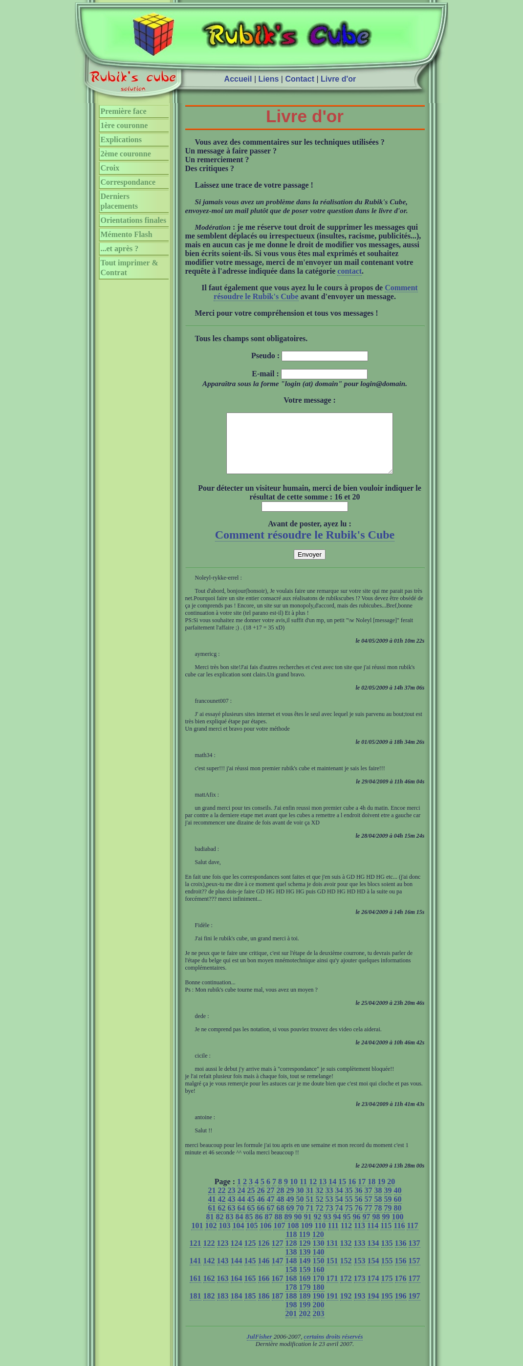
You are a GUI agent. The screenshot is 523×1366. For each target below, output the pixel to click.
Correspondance (128, 182)
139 (305, 1263)
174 (373, 1290)
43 (232, 1211)
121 (195, 1255)
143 (223, 1272)
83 (230, 1228)
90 (298, 1228)
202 (305, 1325)
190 (319, 1307)
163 (223, 1290)
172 (346, 1290)
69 (290, 1219)
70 (300, 1219)
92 (318, 1228)
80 (398, 1219)
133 (360, 1255)
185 (250, 1307)
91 (308, 1228)
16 (352, 1193)
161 (195, 1290)
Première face (124, 111)
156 (401, 1272)
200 (319, 1316)
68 (280, 1219)
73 (329, 1219)
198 (291, 1316)
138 (291, 1263)
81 (210, 1228)
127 (277, 1255)
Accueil (238, 79)
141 (195, 1272)
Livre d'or (338, 79)
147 (277, 1272)
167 (277, 1290)
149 (305, 1272)
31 (310, 1202)
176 (401, 1290)
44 (241, 1211)
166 (264, 1290)
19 (381, 1193)
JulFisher (259, 1348)
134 (373, 1255)
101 (197, 1237)
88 (279, 1228)
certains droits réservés (333, 1348)
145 (250, 1272)
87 (269, 1228)
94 (337, 1228)
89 (288, 1228)
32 (320, 1202)
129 (305, 1255)
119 (304, 1246)
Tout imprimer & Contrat (129, 268)
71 (310, 1219)
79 (388, 1219)
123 (223, 1255)
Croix (110, 168)
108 (293, 1237)
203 (319, 1325)
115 (386, 1237)
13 (323, 1193)
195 (387, 1307)
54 (339, 1211)
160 (319, 1281)
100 (398, 1228)
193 (360, 1307)
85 (249, 1228)
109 (306, 1237)
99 (386, 1228)
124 (236, 1255)
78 (378, 1219)
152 (346, 1272)
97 (366, 1228)
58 (378, 1211)
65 (251, 1219)
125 (250, 1255)
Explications (121, 139)
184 (236, 1307)
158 (291, 1281)
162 (209, 1290)
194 (373, 1307)
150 (319, 1272)
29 (290, 1202)
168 (291, 1290)
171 (332, 1290)
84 (239, 1228)
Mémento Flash (127, 234)
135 (387, 1255)
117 (412, 1237)
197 (414, 1307)
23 (232, 1202)
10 (294, 1193)
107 (279, 1237)
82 (220, 1228)
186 (264, 1307)
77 (368, 1219)
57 (368, 1211)
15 (342, 1193)
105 (252, 1237)
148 (291, 1272)
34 (339, 1202)
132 (346, 1255)
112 (346, 1237)
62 (222, 1219)
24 (241, 1202)
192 (346, 1307)
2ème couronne (126, 154)
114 (372, 1237)
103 (224, 1237)
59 (388, 1211)
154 (373, 1272)
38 (378, 1202)
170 (319, 1290)
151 (332, 1272)
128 (291, 1255)
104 (238, 1237)
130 (319, 1255)
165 (250, 1290)
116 (399, 1237)
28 (280, 1202)
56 (359, 1211)
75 (349, 1219)
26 (261, 1202)
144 (236, 1272)
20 (391, 1193)
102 (211, 1237)
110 (320, 1237)
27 (271, 1202)
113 (359, 1237)
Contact (299, 79)
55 (349, 1211)
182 (209, 1307)
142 (209, 1272)
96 (357, 1228)
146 (264, 1272)
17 (362, 1193)
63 (232, 1219)
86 (259, 1228)
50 (300, 1211)
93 (327, 1228)
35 (349, 1202)
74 (339, 1219)
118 (291, 1246)
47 (271, 1211)
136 (401, 1255)
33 (329, 1202)
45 (251, 1211)
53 (329, 1211)
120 (318, 1246)
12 (313, 1193)
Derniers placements (119, 201)
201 (291, 1325)
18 (371, 1193)
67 (271, 1219)
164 (236, 1290)
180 (319, 1299)
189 (305, 1307)
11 (303, 1193)
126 (264, 1255)
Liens (269, 79)
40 (398, 1202)
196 (401, 1307)
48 (280, 1211)
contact (349, 271)
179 (305, 1299)
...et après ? (120, 248)
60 (398, 1211)
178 (291, 1299)
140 (319, 1263)
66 (261, 1219)
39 (388, 1202)
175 (387, 1290)
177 (414, 1290)
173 (360, 1290)
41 (212, 1211)
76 (359, 1219)
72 (320, 1219)
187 (277, 1307)
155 (387, 1272)
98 (376, 1228)
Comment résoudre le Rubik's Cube (305, 546)
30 (300, 1202)
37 (368, 1202)
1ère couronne (124, 125)
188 (291, 1307)
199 (305, 1316)
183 (223, 1307)
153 (360, 1272)
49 (290, 1211)
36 (359, 1202)
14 (332, 1193)
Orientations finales (134, 220)
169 (305, 1290)
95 (347, 1228)
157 (414, 1272)
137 (414, 1255)
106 (265, 1237)
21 (212, 1202)
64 (241, 1219)
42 (222, 1211)
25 (251, 1202)
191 (332, 1307)
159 (305, 1281)
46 (261, 1211)
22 (222, 1202)
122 (209, 1255)
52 (320, 1211)
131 (332, 1255)
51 (310, 1211)
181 (195, 1307)
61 (212, 1219)
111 (333, 1237)
